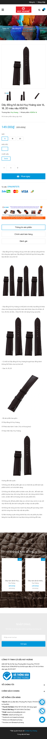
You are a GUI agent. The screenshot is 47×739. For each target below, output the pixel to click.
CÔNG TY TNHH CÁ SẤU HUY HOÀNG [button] (17, 660)
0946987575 (13, 186)
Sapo (28, 734)
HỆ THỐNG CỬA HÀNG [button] (11, 697)
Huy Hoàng (11, 583)
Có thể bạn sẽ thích (23, 551)
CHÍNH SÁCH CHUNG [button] (23, 691)
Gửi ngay (23, 644)
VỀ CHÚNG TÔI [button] (23, 685)
